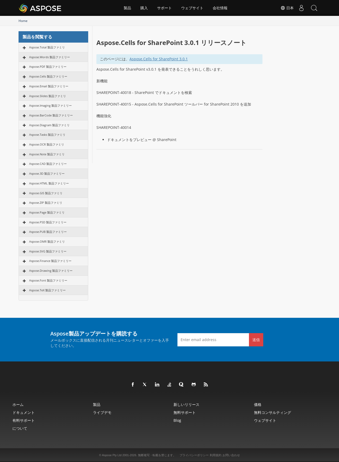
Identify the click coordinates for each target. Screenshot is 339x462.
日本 (286, 8)
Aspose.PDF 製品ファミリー (47, 67)
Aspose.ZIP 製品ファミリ (45, 203)
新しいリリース (186, 404)
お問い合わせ (231, 455)
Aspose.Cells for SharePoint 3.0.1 (159, 58)
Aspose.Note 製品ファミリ (47, 154)
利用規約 (215, 455)
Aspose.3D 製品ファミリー (47, 173)
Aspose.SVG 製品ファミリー (47, 251)
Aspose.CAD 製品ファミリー (48, 164)
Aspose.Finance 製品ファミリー (50, 261)
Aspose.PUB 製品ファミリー (48, 232)
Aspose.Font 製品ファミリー (48, 280)
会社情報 (220, 8)
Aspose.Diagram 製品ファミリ (49, 125)
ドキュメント (23, 412)
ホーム (18, 404)
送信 (256, 339)
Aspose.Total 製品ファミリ (47, 47)
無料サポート (184, 412)
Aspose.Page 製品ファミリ (47, 212)
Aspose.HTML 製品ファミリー (49, 183)
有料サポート (23, 420)
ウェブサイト (192, 8)
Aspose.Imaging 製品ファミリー (50, 105)
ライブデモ (102, 412)
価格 (257, 404)
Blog (177, 420)
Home (23, 21)
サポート (164, 8)
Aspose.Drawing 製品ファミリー (51, 271)
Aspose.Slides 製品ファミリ (47, 96)
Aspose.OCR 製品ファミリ (46, 144)
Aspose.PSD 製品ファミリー (47, 222)
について (19, 428)
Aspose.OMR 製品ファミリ (47, 241)
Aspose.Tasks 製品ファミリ (47, 135)
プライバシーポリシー (194, 455)
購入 (144, 8)
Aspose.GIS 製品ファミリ (46, 193)
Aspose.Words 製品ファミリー (49, 57)
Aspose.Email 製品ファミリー (48, 86)
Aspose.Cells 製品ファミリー (48, 76)
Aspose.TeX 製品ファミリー (47, 290)
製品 (127, 8)
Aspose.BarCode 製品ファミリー (51, 115)
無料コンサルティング (272, 412)
